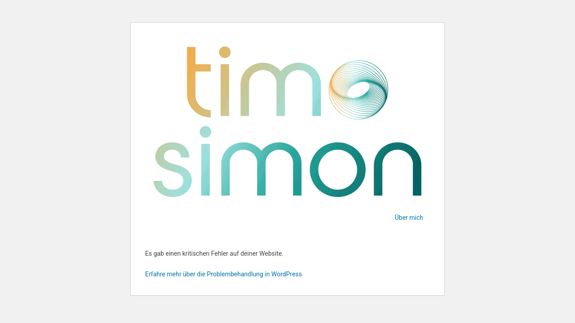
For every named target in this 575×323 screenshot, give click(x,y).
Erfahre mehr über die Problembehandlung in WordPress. (224, 274)
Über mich (409, 217)
